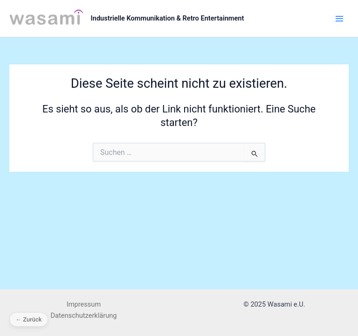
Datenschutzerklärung (84, 315)
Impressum (84, 304)
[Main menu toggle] (339, 18)
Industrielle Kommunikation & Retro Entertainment (167, 18)
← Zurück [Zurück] (28, 319)
